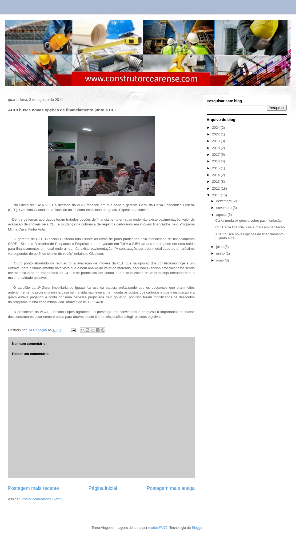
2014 (216, 175)
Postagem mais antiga (171, 488)
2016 (216, 161)
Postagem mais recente (33, 488)
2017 (216, 155)
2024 (216, 128)
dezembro (224, 201)
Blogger (197, 528)
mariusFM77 (157, 528)
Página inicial (103, 488)
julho (220, 247)
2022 (216, 134)
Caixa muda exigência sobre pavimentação (248, 220)
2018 (216, 148)
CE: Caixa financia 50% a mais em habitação (250, 227)
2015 (216, 168)
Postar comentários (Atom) (42, 499)
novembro (224, 208)
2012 (216, 188)
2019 (216, 141)
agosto (222, 215)
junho (221, 253)
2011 (216, 195)
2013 (216, 181)
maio (220, 260)
